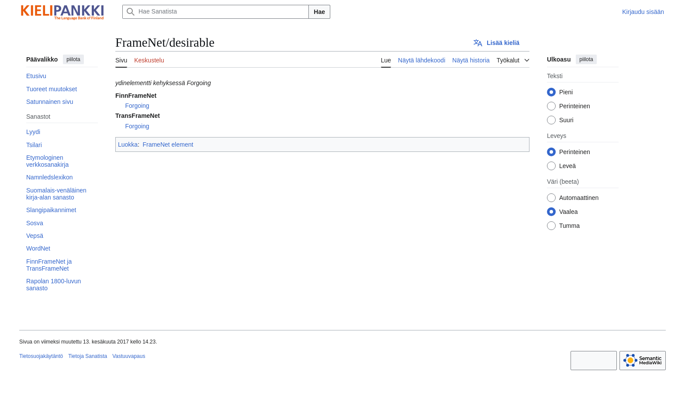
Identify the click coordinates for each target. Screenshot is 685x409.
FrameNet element (167, 144)
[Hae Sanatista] (215, 12)
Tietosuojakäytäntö (41, 356)
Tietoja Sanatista (87, 356)
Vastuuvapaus (128, 356)
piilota (73, 59)
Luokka (128, 144)
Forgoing (137, 105)
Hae (319, 11)
